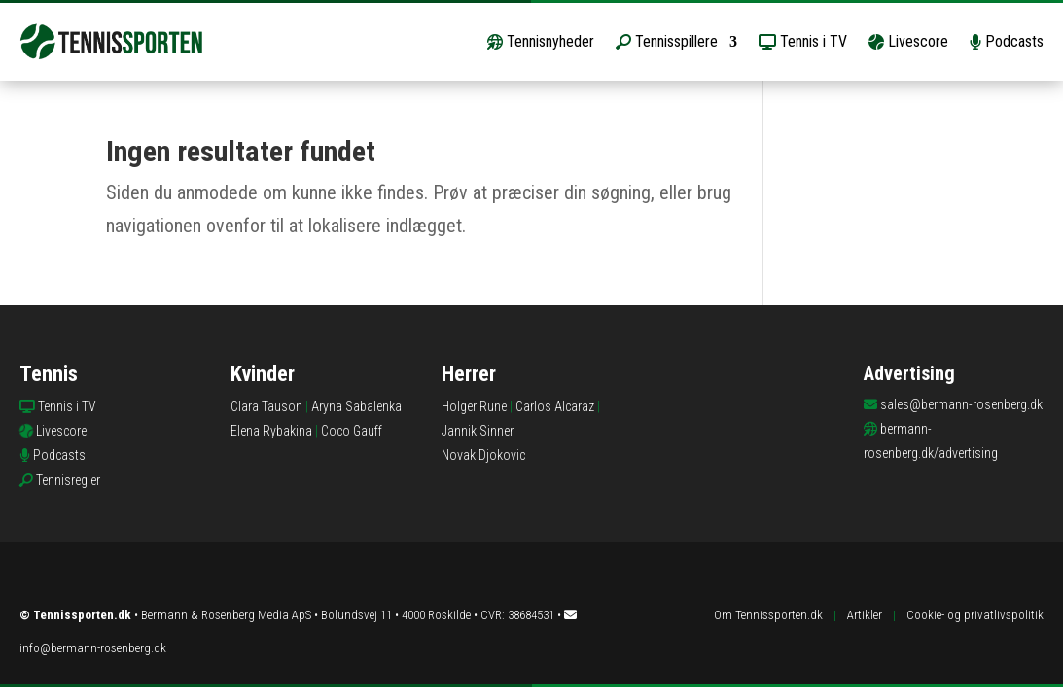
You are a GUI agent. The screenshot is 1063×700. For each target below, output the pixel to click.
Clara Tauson (266, 406)
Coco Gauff (351, 430)
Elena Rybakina (271, 430)
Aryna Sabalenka (356, 406)
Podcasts (1007, 41)
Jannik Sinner (478, 430)
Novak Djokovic (483, 455)
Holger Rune (474, 406)
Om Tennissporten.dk (768, 615)
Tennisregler (68, 480)
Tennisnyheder (540, 41)
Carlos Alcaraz (554, 406)
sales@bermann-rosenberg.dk (961, 404)
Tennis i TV (803, 41)
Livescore (908, 41)
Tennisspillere (667, 41)
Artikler (864, 615)
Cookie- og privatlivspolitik (975, 615)
